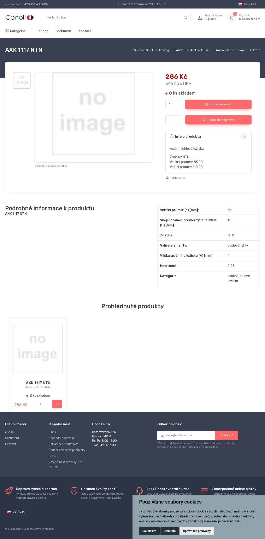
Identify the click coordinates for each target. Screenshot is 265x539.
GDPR (52, 456)
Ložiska (179, 50)
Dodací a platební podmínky (67, 450)
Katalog (164, 50)
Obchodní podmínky (62, 438)
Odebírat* (226, 435)
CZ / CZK (247, 4)
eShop (43, 31)
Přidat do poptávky (218, 120)
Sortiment (63, 31)
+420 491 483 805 (35, 4)
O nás (52, 432)
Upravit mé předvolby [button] (197, 531)
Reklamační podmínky (63, 444)
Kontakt (85, 31)
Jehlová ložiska (200, 50)
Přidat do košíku (218, 104)
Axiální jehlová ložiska (230, 50)
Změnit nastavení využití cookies (65, 464)
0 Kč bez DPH (249, 17)
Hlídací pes (176, 178)
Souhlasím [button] (149, 531)
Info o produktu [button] (185, 136)
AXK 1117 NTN (38, 383)
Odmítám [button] (170, 531)
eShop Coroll (145, 50)
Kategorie (15, 31)
